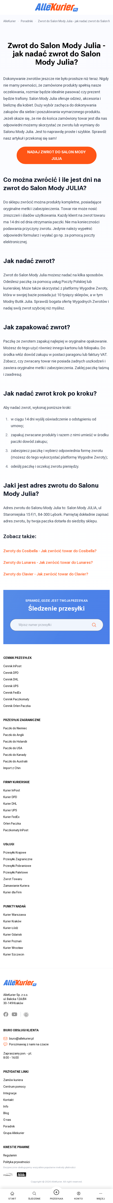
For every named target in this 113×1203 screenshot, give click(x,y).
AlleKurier (9, 21)
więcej (101, 1195)
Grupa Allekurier (13, 1133)
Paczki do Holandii (15, 741)
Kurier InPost (11, 790)
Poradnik (9, 1126)
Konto (78, 1195)
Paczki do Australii (15, 761)
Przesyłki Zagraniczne (17, 859)
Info (5, 1106)
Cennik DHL (10, 679)
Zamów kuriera (13, 1080)
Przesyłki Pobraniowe (17, 865)
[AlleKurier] (56, 7)
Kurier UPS (10, 810)
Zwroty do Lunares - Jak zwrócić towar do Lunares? (48, 562)
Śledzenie (34, 1195)
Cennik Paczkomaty (16, 699)
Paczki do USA (12, 748)
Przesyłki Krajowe (14, 852)
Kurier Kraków (12, 921)
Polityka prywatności (16, 1162)
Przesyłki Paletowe (15, 872)
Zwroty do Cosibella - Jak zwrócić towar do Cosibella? (50, 551)
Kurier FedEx (11, 817)
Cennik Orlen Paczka (17, 706)
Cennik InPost (12, 666)
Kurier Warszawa (14, 914)
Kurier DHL (10, 803)
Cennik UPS (11, 686)
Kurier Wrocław (13, 947)
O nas (7, 1119)
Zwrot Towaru (12, 879)
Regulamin (10, 1155)
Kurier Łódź (10, 928)
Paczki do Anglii (13, 735)
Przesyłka (56, 1195)
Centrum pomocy (14, 1086)
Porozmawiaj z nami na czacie (26, 1044)
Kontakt (8, 1100)
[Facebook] (5, 1014)
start (12, 1195)
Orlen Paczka (12, 823)
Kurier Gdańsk (12, 934)
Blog (6, 1113)
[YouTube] (14, 1014)
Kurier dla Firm (12, 892)
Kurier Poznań (12, 941)
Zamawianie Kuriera (16, 885)
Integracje (10, 1093)
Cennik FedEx (12, 692)
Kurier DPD (10, 797)
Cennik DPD (11, 672)
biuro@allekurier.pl (18, 1038)
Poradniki (27, 21)
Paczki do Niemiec (15, 728)
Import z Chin (12, 768)
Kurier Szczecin (13, 954)
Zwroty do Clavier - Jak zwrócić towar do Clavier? (45, 574)
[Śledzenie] (94, 624)
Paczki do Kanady (14, 754)
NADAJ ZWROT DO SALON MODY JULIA (56, 155)
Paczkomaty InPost (15, 830)
